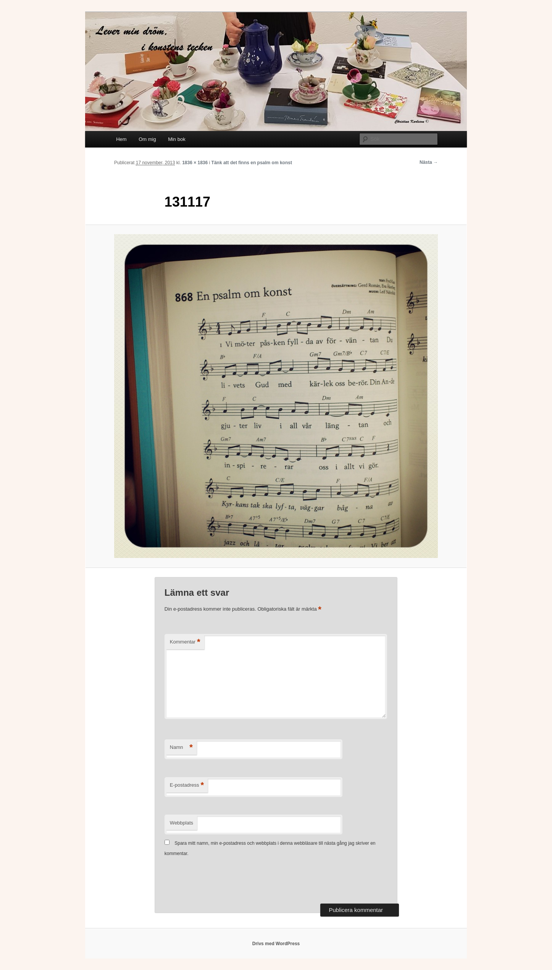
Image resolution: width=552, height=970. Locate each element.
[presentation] (223, 881)
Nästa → (429, 162)
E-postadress (187, 785)
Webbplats (181, 823)
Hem (121, 139)
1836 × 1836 (195, 162)
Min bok (177, 139)
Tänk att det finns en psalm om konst (251, 162)
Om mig (147, 139)
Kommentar (185, 642)
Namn (181, 747)
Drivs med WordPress (276, 943)
